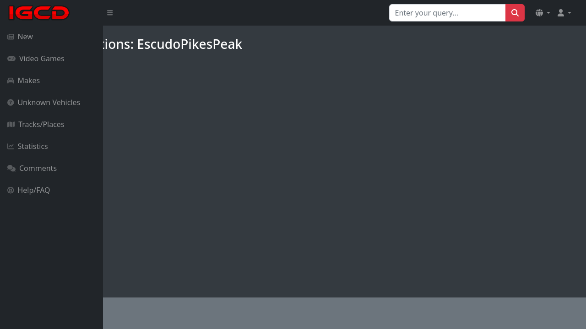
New (20, 37)
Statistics (27, 146)
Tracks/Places (36, 124)
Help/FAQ (28, 190)
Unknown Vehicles (43, 102)
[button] (543, 13)
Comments (32, 168)
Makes (23, 80)
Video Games (36, 58)
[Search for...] (447, 12)
